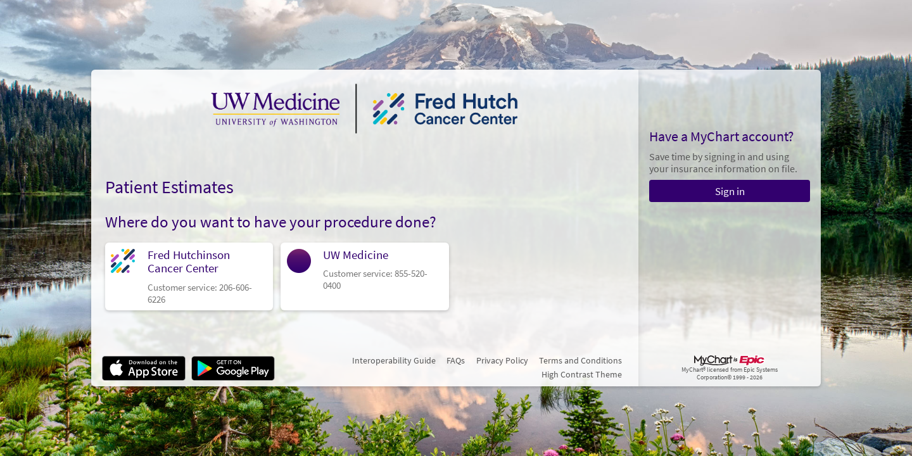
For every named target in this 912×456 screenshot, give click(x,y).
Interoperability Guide (394, 360)
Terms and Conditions (580, 360)
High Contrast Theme (582, 374)
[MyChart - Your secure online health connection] (365, 108)
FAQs (455, 360)
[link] (189, 276)
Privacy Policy (502, 360)
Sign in (730, 191)
